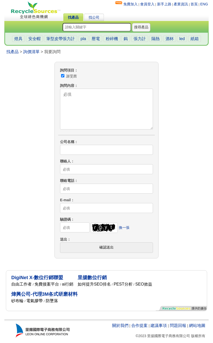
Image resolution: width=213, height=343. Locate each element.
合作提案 (139, 325)
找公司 (94, 17)
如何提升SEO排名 (94, 284)
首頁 (194, 4)
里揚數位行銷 (92, 277)
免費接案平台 (46, 284)
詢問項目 (67, 70)
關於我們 (120, 325)
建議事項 (158, 325)
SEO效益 (143, 284)
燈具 (18, 39)
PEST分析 (123, 284)
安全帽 (34, 39)
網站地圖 (197, 325)
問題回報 (178, 325)
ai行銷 (67, 284)
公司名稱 (67, 142)
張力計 (140, 39)
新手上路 (164, 4)
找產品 (73, 17)
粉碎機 (112, 39)
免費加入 (130, 4)
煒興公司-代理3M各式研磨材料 (44, 294)
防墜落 (52, 301)
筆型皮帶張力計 (60, 39)
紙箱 (195, 39)
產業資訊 (181, 4)
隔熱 (155, 39)
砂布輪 (17, 301)
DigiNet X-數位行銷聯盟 (37, 277)
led (182, 39)
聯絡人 (65, 161)
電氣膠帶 (34, 301)
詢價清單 (31, 52)
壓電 (96, 39)
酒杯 (169, 39)
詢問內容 (67, 86)
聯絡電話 (67, 181)
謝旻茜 (69, 76)
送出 (63, 239)
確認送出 (106, 247)
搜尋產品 (141, 27)
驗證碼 (65, 219)
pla (83, 39)
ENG (204, 4)
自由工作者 (21, 284)
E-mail (65, 200)
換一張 (124, 228)
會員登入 (147, 4)
